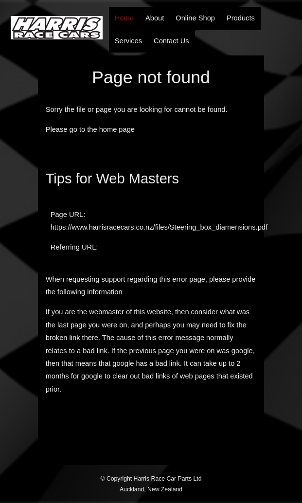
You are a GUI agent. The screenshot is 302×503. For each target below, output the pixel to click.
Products (241, 18)
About (154, 18)
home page (117, 129)
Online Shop (195, 18)
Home (124, 18)
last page (71, 325)
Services (128, 41)
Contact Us (171, 41)
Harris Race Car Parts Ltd (168, 478)
